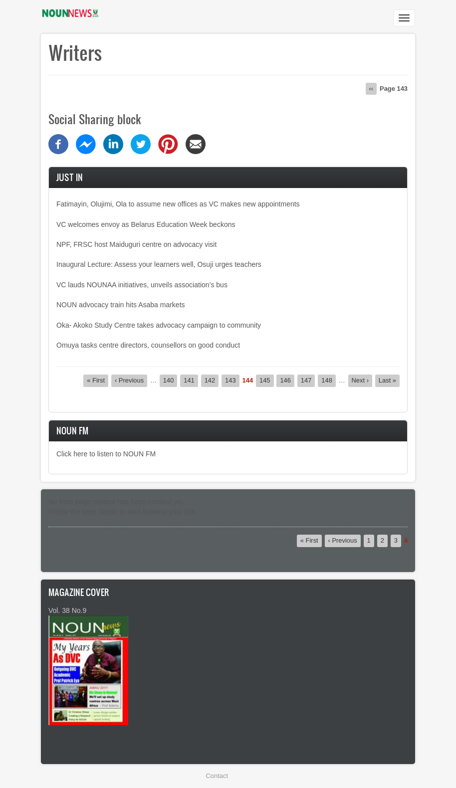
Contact (217, 776)
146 (287, 380)
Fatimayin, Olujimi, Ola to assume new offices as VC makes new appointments (178, 204)
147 (308, 380)
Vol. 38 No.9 (67, 610)
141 (191, 380)
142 (212, 380)
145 (266, 380)
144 (247, 380)
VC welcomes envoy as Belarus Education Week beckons (145, 224)
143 (232, 380)
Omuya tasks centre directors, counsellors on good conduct (148, 345)
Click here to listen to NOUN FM (106, 454)
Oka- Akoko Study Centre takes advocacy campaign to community (158, 325)
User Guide (100, 512)
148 (328, 380)
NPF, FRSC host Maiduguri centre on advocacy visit (136, 244)
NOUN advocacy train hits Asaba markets (120, 305)
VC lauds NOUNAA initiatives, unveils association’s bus (142, 285)
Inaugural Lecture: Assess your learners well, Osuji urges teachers (158, 264)
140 (170, 380)
